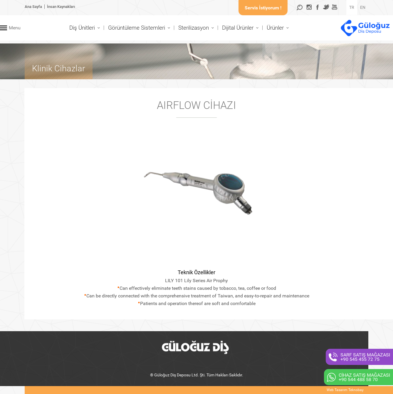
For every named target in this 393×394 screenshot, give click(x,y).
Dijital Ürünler (237, 27)
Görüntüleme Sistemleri (136, 27)
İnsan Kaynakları (61, 6)
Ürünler (275, 27)
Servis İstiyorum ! (263, 8)
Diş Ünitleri (82, 27)
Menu (15, 28)
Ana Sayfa (33, 6)
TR (351, 7)
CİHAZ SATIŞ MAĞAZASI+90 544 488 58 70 (364, 377)
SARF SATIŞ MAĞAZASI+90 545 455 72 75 (365, 357)
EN (362, 7)
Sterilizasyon (193, 27)
